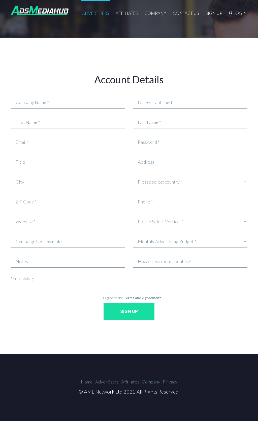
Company (155, 13)
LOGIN (240, 13)
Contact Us (186, 13)
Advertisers (95, 13)
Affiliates (127, 13)
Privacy (170, 381)
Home (87, 381)
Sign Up (214, 13)
